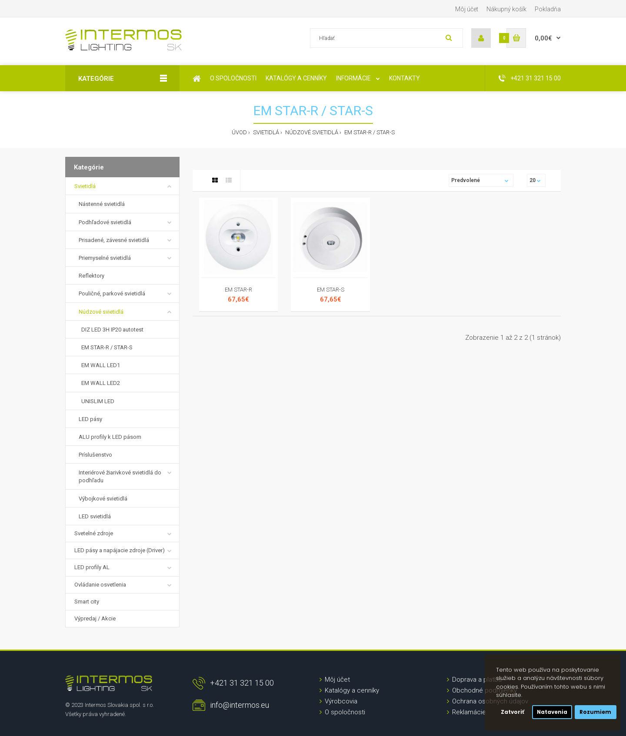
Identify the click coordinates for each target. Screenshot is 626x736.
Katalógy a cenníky (352, 690)
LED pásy (90, 419)
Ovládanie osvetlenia (100, 584)
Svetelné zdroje (93, 533)
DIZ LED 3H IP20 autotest (111, 329)
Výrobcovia (341, 701)
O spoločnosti (345, 712)
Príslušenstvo (95, 454)
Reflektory (91, 275)
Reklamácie (469, 712)
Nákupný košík (506, 9)
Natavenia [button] (552, 712)
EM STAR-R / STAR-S (369, 132)
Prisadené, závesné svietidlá (114, 240)
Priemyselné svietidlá (105, 258)
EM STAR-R (238, 289)
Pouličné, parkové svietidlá (112, 293)
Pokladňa (548, 9)
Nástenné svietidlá (102, 204)
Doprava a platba (477, 679)
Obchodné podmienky (484, 690)
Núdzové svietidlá (311, 132)
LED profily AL (92, 567)
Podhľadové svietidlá (105, 222)
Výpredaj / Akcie (95, 618)
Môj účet (466, 9)
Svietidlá (265, 132)
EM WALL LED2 (99, 383)
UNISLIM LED (96, 401)
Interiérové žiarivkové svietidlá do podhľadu (120, 476)
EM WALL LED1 (99, 365)
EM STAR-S (330, 289)
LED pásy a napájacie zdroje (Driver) (119, 550)
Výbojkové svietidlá (103, 498)
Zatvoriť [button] (512, 712)
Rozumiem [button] (595, 712)
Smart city (86, 601)
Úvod (239, 132)
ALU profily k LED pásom (110, 437)
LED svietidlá (95, 516)
